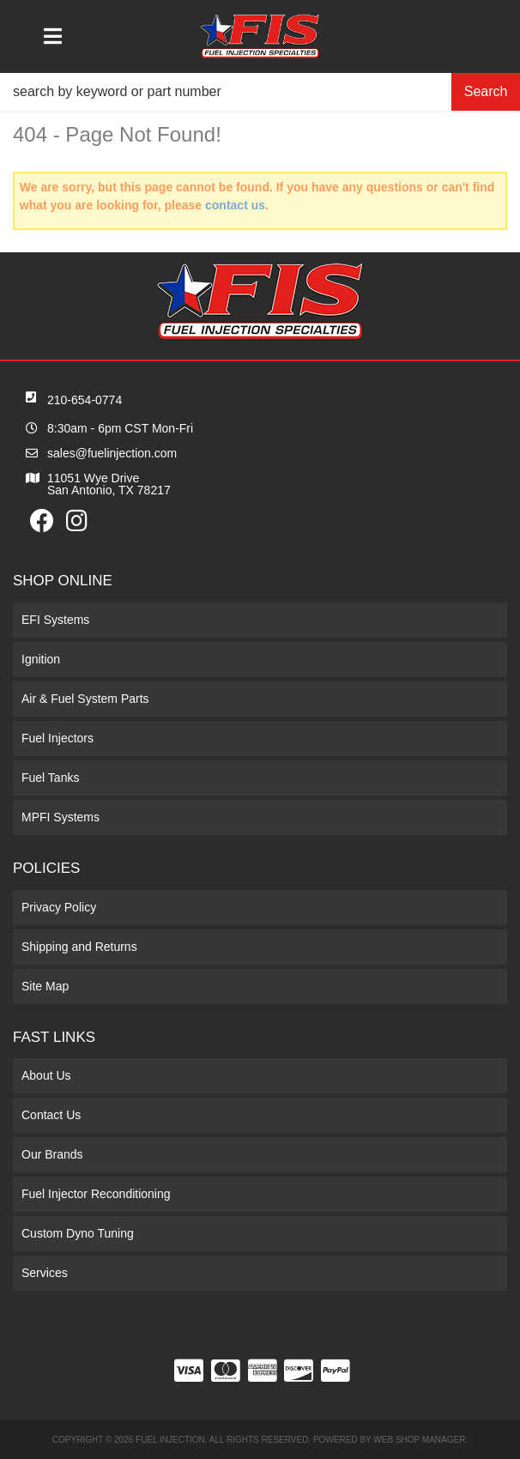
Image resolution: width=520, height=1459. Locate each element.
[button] (260, 92)
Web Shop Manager (419, 1439)
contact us (235, 205)
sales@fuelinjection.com (112, 453)
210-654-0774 (84, 400)
